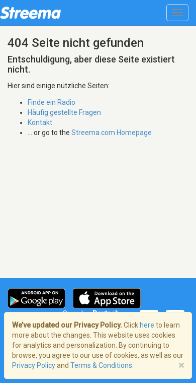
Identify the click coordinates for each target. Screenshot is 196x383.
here (147, 325)
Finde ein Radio (51, 102)
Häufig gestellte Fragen (64, 112)
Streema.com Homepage (111, 133)
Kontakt (40, 122)
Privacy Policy (33, 365)
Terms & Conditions (101, 365)
